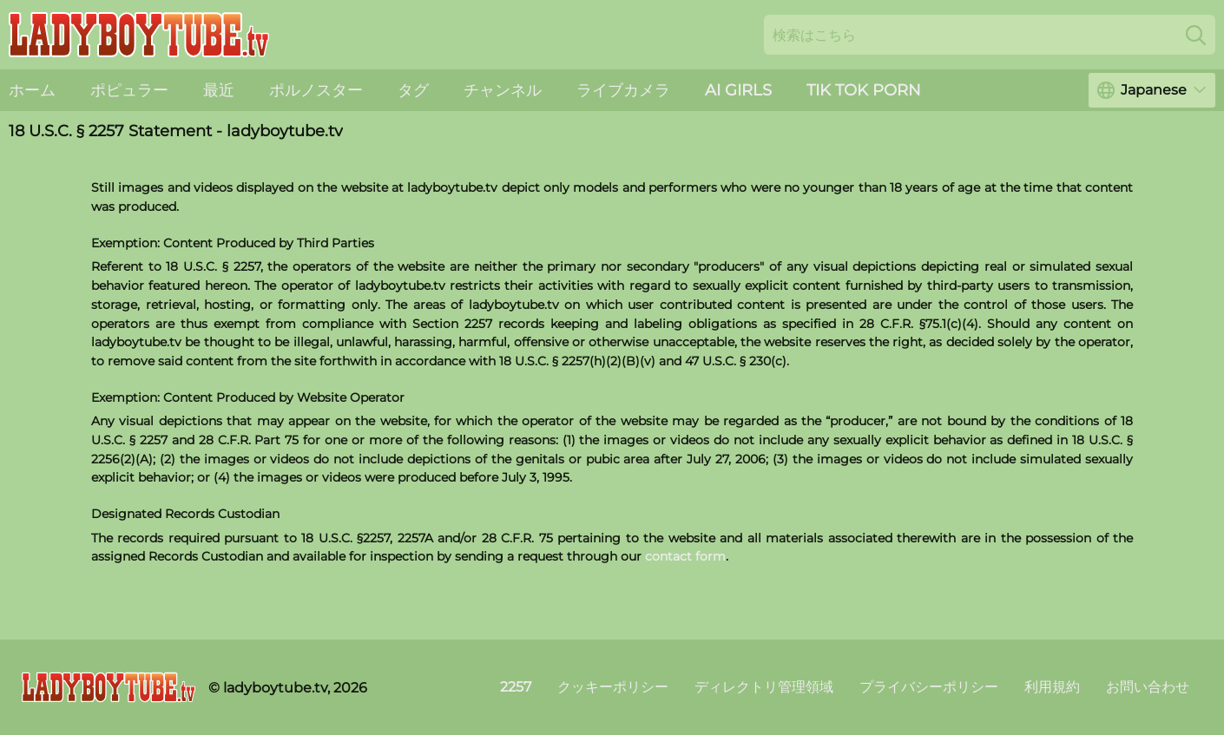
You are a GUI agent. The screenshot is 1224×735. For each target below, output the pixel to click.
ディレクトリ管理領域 (763, 687)
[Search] (1195, 35)
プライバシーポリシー (928, 687)
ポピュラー (129, 90)
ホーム (32, 90)
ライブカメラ (623, 90)
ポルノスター (316, 90)
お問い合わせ (1147, 687)
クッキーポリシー (612, 687)
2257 (515, 687)
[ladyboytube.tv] (108, 687)
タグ (413, 90)
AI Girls (738, 90)
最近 (218, 90)
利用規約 (1052, 687)
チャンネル (503, 90)
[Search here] (989, 35)
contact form (685, 556)
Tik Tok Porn (863, 90)
